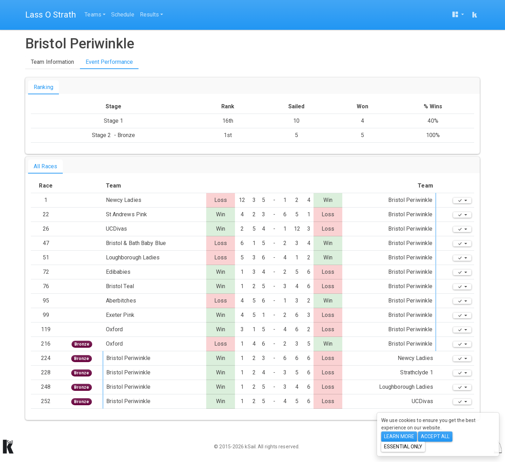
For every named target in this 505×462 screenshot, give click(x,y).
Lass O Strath (50, 15)
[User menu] (458, 15)
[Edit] (462, 200)
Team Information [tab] (52, 62)
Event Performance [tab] (109, 62)
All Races (45, 166)
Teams (93, 14)
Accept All (435, 436)
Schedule (122, 14)
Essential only (403, 446)
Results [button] (149, 14)
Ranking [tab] (43, 87)
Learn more (399, 436)
